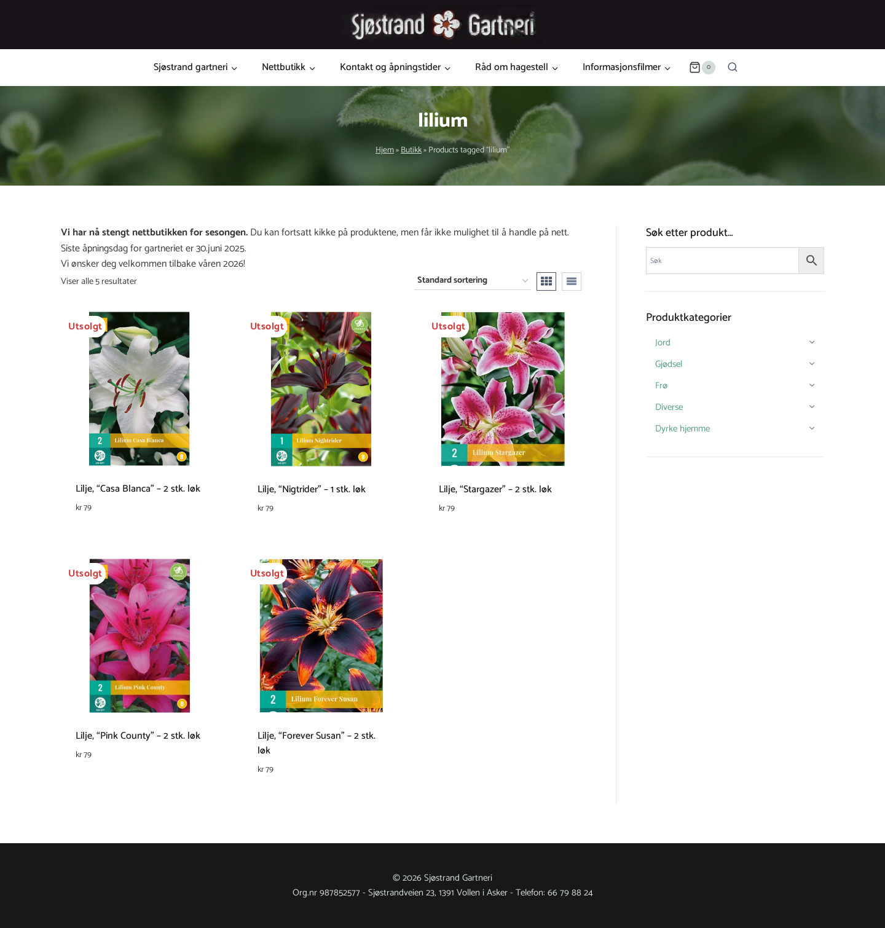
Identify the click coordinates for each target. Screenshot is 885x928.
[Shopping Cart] (702, 67)
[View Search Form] (733, 68)
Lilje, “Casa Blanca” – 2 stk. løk (138, 489)
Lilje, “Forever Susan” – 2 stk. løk (317, 743)
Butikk (411, 150)
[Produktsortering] (472, 281)
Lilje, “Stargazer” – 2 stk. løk (495, 489)
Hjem (385, 150)
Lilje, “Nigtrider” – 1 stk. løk (312, 489)
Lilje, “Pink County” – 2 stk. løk (138, 736)
